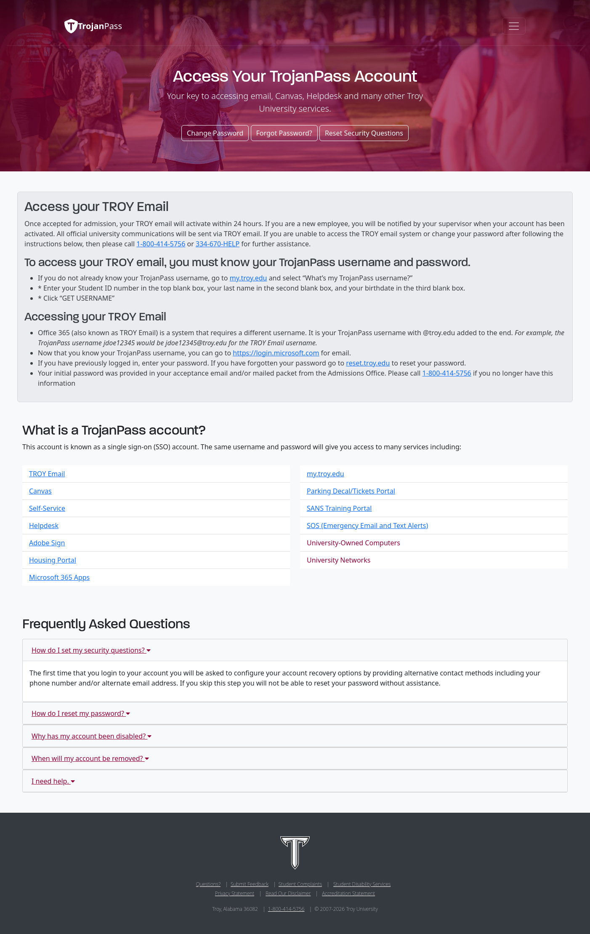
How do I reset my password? (81, 713)
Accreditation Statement (348, 893)
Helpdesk (43, 525)
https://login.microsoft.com (276, 353)
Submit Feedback (249, 884)
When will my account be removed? (90, 758)
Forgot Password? (284, 133)
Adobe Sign (47, 542)
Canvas (40, 491)
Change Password (215, 133)
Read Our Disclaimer (288, 893)
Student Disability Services (362, 884)
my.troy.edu (248, 278)
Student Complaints (300, 884)
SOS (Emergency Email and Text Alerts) (367, 525)
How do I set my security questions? (91, 650)
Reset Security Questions (364, 133)
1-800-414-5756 (160, 243)
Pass (86, 26)
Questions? (208, 884)
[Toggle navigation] (514, 26)
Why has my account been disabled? (91, 736)
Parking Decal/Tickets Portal (351, 491)
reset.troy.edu (368, 363)
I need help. (53, 781)
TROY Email (47, 473)
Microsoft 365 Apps (59, 577)
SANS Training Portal (339, 508)
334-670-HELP (217, 243)
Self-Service (47, 508)
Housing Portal (52, 560)
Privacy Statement (234, 893)
